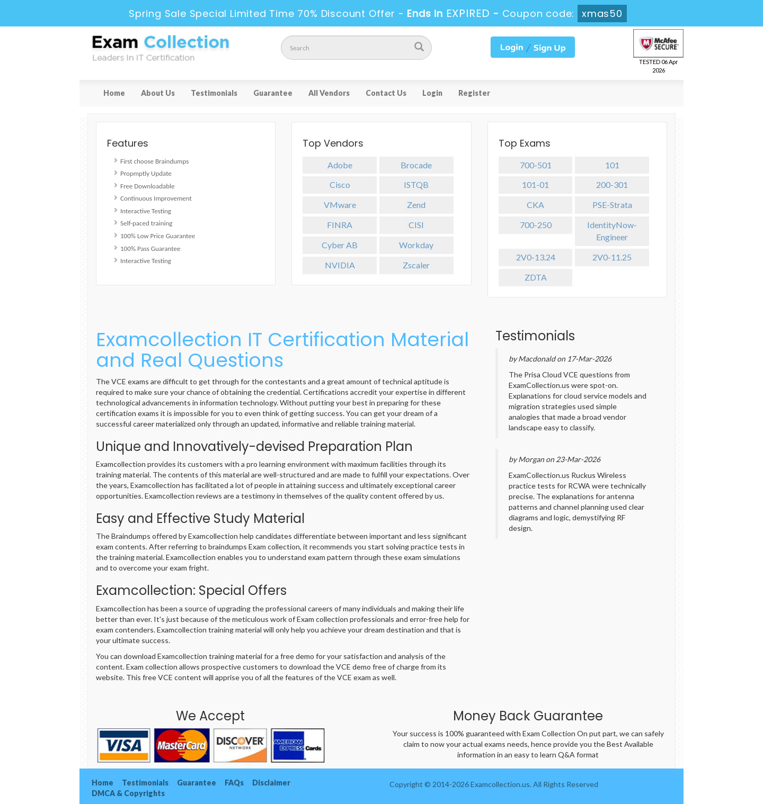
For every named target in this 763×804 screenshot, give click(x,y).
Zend (416, 205)
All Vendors (329, 92)
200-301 (612, 184)
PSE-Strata (612, 205)
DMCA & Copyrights (128, 793)
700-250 (536, 225)
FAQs (234, 782)
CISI (416, 225)
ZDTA (536, 277)
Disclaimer (271, 782)
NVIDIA (340, 265)
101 (612, 165)
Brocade (416, 165)
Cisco (340, 184)
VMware (340, 205)
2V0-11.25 (612, 257)
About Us (158, 92)
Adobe (339, 165)
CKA (535, 205)
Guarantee (272, 92)
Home (114, 92)
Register (474, 92)
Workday (416, 245)
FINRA (339, 225)
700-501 (536, 165)
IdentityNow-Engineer (612, 231)
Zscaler (416, 265)
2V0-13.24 (535, 257)
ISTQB (416, 184)
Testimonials (214, 92)
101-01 (535, 184)
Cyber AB (340, 245)
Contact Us (386, 92)
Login (432, 92)
